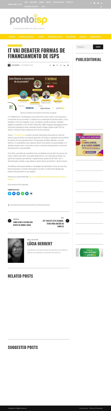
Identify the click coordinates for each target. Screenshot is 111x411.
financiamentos (28, 205)
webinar (47, 205)
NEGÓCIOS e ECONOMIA (14, 45)
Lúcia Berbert (15, 65)
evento (21, 205)
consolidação (14, 205)
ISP (34, 205)
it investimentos (40, 205)
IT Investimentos (19, 135)
